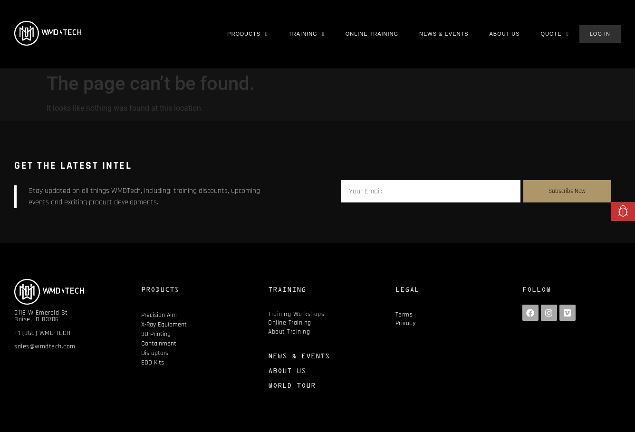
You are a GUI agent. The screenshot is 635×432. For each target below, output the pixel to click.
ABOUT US (287, 370)
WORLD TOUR (292, 385)
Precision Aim (159, 315)
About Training (289, 331)
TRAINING (287, 289)
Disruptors (154, 353)
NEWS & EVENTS (299, 356)
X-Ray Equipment (164, 324)
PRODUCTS (160, 289)
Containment (158, 343)
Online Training (289, 322)
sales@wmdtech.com (45, 346)
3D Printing (156, 334)
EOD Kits (152, 362)
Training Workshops (296, 314)
